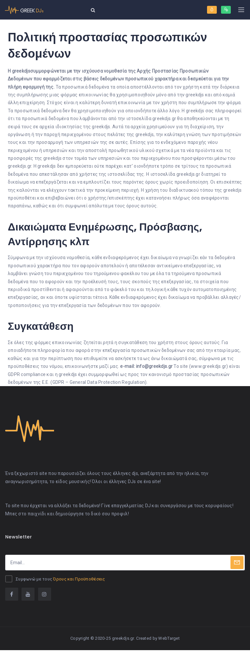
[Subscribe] (236, 568)
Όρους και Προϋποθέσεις (79, 584)
